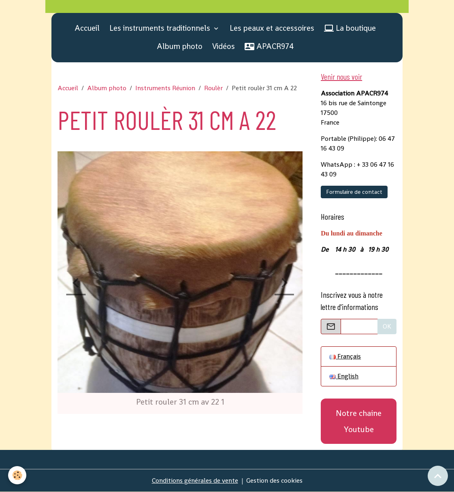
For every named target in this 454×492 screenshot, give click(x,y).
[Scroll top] (438, 476)
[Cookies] (17, 475)
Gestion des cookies (274, 480)
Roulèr (213, 88)
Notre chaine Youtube (359, 421)
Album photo (179, 46)
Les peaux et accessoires (272, 28)
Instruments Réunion (165, 88)
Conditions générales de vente (195, 480)
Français (345, 356)
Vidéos (223, 46)
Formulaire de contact (354, 191)
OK (387, 326)
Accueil (87, 28)
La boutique (350, 28)
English (343, 376)
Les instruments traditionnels (160, 28)
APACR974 (269, 46)
